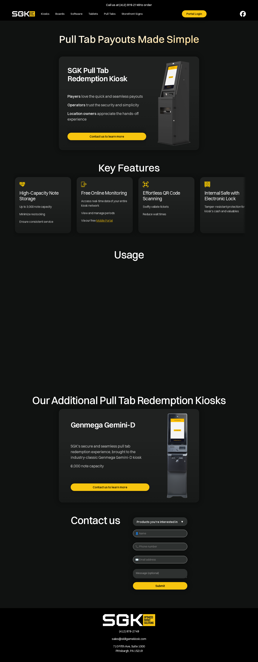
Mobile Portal (104, 220)
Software (76, 14)
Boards (59, 14)
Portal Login (194, 14)
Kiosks (45, 14)
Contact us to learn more (107, 136)
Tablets (93, 14)
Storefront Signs (132, 14)
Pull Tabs (110, 14)
